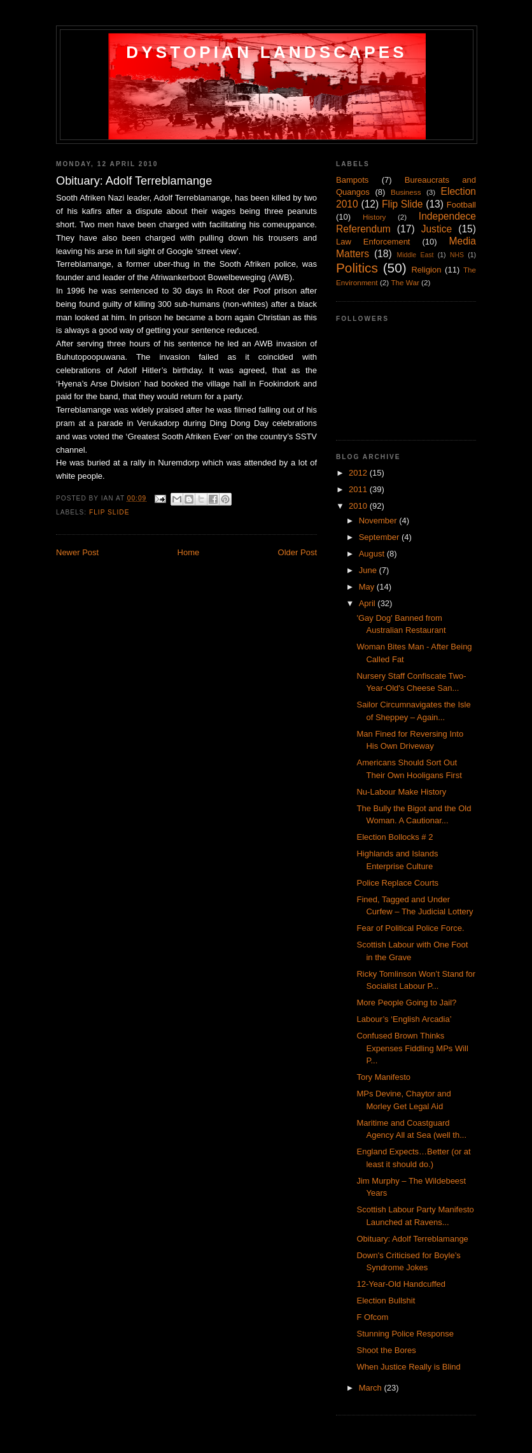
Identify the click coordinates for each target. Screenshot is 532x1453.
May (368, 587)
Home (189, 552)
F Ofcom (372, 1317)
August (373, 553)
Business (406, 192)
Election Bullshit (385, 1300)
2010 (359, 506)
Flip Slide (109, 512)
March (371, 1388)
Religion (426, 269)
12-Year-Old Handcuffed (400, 1284)
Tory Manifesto (383, 1077)
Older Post (297, 552)
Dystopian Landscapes (266, 52)
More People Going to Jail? (406, 1002)
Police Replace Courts (397, 883)
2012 (359, 473)
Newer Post (77, 552)
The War (405, 282)
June (369, 570)
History (374, 217)
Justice (436, 228)
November (379, 520)
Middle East (414, 255)
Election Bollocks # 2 (394, 837)
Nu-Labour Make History (401, 792)
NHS (457, 255)
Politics (357, 267)
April (368, 603)
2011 (359, 489)
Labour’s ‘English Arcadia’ (403, 1019)
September (380, 537)
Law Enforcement (373, 241)
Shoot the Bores (386, 1350)
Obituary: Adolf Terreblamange (412, 1239)
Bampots (352, 180)
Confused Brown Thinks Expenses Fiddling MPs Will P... (412, 1048)
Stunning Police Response (405, 1333)
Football (461, 204)
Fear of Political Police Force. (410, 928)
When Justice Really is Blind (408, 1366)
